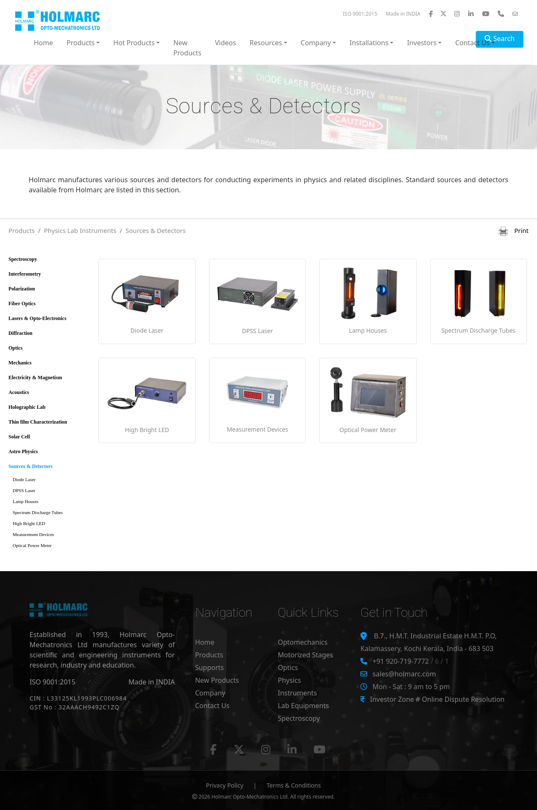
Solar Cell (19, 437)
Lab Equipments (303, 705)
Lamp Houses (25, 501)
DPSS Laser (24, 490)
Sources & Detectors (155, 230)
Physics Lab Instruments (80, 230)
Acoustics (18, 392)
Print (514, 230)
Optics (15, 348)
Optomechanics (302, 642)
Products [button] (81, 42)
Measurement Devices (33, 534)
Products (21, 230)
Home (43, 42)
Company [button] (316, 42)
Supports (209, 667)
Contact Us (212, 705)
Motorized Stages (305, 654)
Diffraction (20, 333)
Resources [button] (266, 42)
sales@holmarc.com (404, 674)
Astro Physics (23, 451)
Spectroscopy (22, 259)
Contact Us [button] (472, 42)
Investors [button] (421, 42)
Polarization (21, 289)
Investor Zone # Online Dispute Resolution (437, 699)
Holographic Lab (27, 407)
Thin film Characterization (37, 422)
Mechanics (20, 363)
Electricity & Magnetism (35, 377)
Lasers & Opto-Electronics (37, 318)
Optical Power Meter (32, 545)
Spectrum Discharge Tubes (38, 512)
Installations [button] (368, 42)
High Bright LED (29, 523)
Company (210, 693)
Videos (225, 42)
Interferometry (24, 274)
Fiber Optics (21, 303)
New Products (187, 47)
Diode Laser (24, 479)
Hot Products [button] (134, 42)
